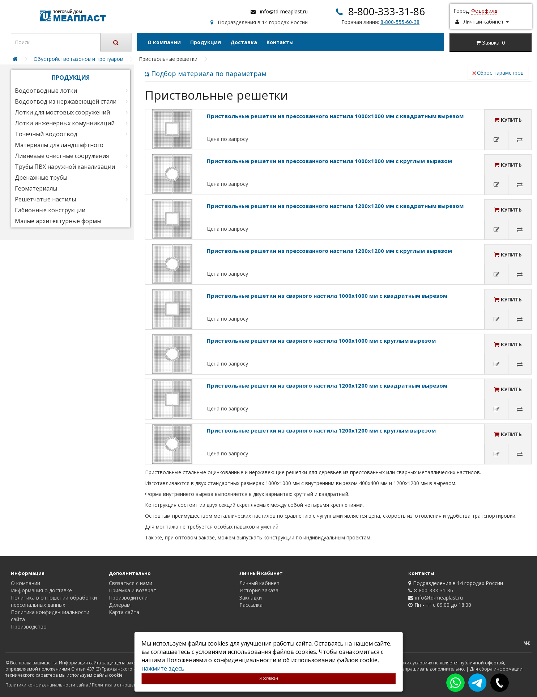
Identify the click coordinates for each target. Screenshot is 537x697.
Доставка (243, 42)
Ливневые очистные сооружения (62, 156)
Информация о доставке (41, 590)
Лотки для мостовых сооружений (62, 112)
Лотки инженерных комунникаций (65, 123)
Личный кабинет (259, 583)
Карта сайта (124, 612)
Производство (29, 626)
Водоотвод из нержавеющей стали (65, 101)
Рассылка (251, 604)
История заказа (258, 590)
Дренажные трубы (41, 177)
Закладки (250, 597)
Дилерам (120, 604)
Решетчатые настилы (45, 199)
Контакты (280, 42)
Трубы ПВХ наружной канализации (65, 167)
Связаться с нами (130, 583)
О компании (164, 42)
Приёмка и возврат (132, 590)
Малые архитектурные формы (58, 221)
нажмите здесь (162, 668)
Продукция (205, 42)
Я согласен (268, 678)
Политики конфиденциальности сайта (46, 685)
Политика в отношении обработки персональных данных (54, 601)
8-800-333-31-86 (386, 11)
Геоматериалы (36, 188)
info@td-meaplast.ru (284, 11)
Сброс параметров (498, 72)
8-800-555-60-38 (399, 21)
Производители (128, 597)
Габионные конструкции (50, 210)
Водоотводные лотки (46, 91)
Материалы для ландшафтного (59, 145)
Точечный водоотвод (46, 134)
